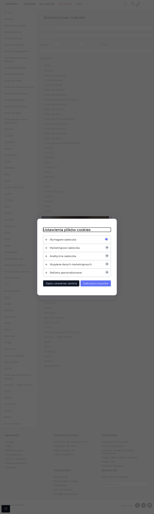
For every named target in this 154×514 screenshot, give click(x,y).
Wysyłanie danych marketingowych (71, 264)
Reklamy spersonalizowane (66, 272)
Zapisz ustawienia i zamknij (61, 283)
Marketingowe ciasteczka (65, 248)
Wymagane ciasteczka (63, 239)
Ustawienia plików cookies (67, 230)
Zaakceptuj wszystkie (95, 283)
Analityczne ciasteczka (63, 256)
